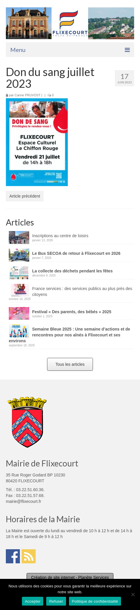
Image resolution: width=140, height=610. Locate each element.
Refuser (56, 601)
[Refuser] (133, 594)
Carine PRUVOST (27, 95)
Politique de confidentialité (95, 601)
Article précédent (24, 196)
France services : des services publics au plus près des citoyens (82, 291)
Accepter (32, 601)
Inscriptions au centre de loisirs (60, 235)
